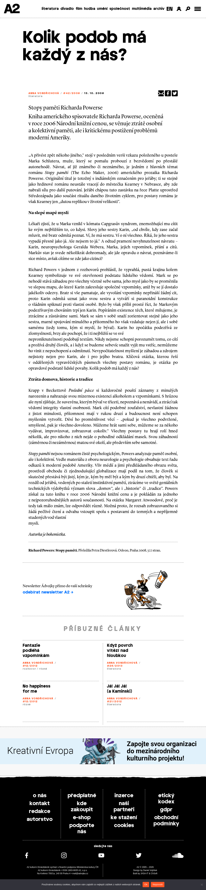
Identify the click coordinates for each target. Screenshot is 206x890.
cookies (124, 825)
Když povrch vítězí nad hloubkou (120, 650)
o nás (40, 795)
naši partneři (124, 806)
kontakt (40, 803)
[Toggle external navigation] (197, 9)
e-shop (82, 817)
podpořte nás (81, 828)
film (79, 9)
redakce (39, 811)
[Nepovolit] (201, 884)
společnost (119, 9)
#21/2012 (114, 701)
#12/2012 (30, 666)
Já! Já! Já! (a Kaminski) (119, 689)
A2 (11, 9)
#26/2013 (115, 666)
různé (43, 669)
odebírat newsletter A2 (48, 592)
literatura (50, 9)
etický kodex (166, 798)
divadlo (67, 9)
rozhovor (29, 669)
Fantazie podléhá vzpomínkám (36, 650)
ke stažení (124, 817)
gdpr (166, 809)
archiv (158, 9)
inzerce (124, 795)
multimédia (142, 9)
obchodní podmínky (166, 820)
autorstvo (40, 819)
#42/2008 (71, 93)
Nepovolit (157, 884)
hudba (89, 9)
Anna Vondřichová (43, 93)
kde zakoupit (82, 806)
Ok (145, 884)
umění (102, 9)
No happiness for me (36, 689)
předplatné (82, 795)
